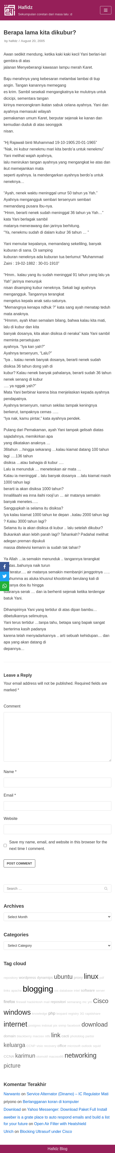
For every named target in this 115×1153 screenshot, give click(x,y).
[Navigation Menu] (105, 10)
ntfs (47, 1036)
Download (12, 1109)
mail (47, 1002)
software (88, 990)
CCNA (9, 1056)
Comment (12, 706)
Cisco (100, 1000)
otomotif (42, 1056)
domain (10, 1036)
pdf (102, 978)
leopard (62, 1013)
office (62, 1046)
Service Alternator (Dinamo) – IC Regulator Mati (67, 1094)
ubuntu (63, 976)
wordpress (27, 977)
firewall (21, 1002)
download (94, 1024)
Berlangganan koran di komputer (51, 1102)
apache (16, 990)
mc (84, 1002)
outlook (86, 1046)
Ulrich (9, 1131)
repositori (58, 1002)
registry (73, 1013)
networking (80, 1055)
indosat (47, 1025)
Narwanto (12, 1094)
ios (56, 990)
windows (17, 1012)
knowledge (39, 1013)
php (51, 1013)
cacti (65, 1036)
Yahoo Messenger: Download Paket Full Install (67, 1109)
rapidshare (93, 1013)
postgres (34, 1025)
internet (15, 1024)
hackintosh (35, 1002)
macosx (38, 1036)
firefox (9, 1001)
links (7, 990)
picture (12, 1065)
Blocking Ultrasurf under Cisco (46, 1131)
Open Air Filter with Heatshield (60, 1124)
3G (82, 1013)
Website (11, 818)
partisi (89, 1036)
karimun (25, 1056)
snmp (62, 1025)
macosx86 (56, 1056)
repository (11, 978)
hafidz (13, 41)
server (100, 990)
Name (10, 772)
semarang (74, 1002)
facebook (73, 1025)
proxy (78, 977)
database (66, 990)
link (55, 1035)
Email (10, 795)
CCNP (31, 1046)
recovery (50, 1046)
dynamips (45, 977)
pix (55, 1025)
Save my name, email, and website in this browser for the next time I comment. (58, 845)
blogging (38, 988)
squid (97, 1046)
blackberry (24, 1036)
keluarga (14, 1045)
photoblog (77, 1036)
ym (90, 1002)
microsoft (73, 1046)
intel (77, 990)
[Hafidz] (38, 10)
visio (39, 1046)
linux (91, 976)
